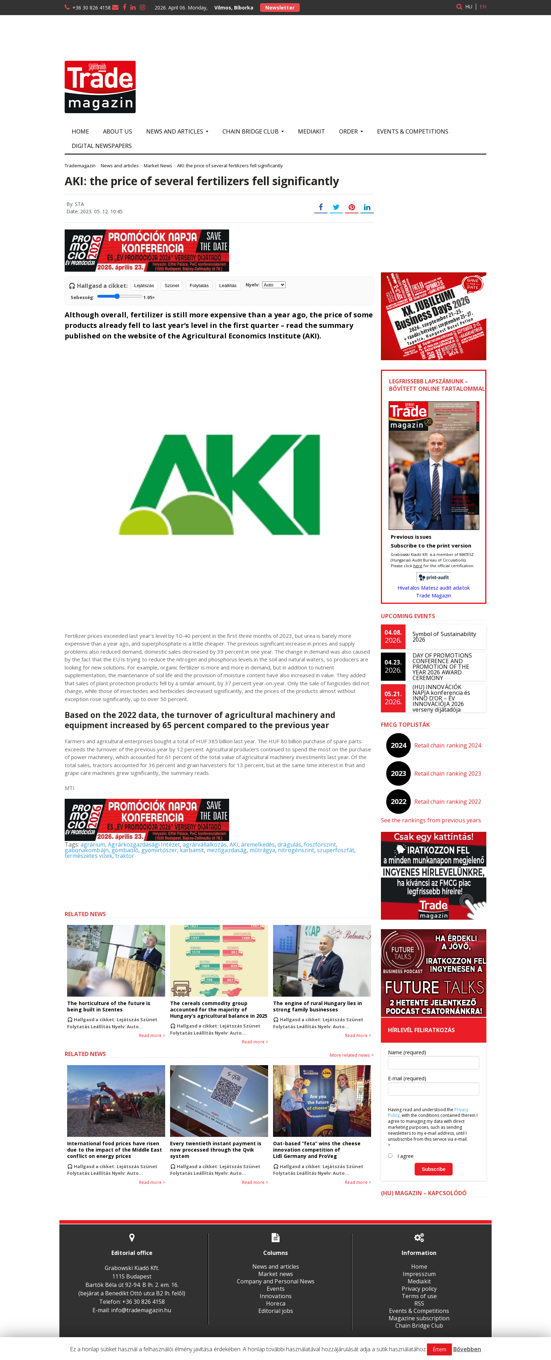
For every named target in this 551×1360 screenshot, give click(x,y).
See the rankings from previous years (430, 820)
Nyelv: (266, 284)
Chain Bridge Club (419, 1325)
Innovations (275, 1296)
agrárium (92, 844)
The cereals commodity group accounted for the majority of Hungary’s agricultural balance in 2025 (218, 1009)
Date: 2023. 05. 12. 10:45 (94, 211)
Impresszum (419, 1274)
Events (275, 1289)
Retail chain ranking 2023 (448, 773)
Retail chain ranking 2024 (448, 745)
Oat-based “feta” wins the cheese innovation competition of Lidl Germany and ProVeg (316, 1149)
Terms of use (419, 1296)
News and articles (275, 1266)
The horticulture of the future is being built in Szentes (108, 1006)
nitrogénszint (295, 850)
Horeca (275, 1303)
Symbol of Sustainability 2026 (444, 636)
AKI (232, 844)
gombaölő (124, 850)
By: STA (75, 204)
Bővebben (467, 1349)
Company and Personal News (275, 1281)
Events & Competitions (412, 131)
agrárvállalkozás (204, 844)
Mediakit (311, 131)
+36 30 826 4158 (91, 7)
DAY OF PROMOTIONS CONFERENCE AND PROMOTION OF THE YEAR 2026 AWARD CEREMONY (442, 667)
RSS (419, 1303)
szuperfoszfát (334, 850)
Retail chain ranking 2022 (448, 801)
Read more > (152, 1036)
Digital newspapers (102, 146)
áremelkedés (257, 844)
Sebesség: (113, 296)
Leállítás (228, 285)
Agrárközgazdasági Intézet (143, 844)
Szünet (171, 285)
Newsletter (279, 7)
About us (117, 131)
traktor (124, 856)
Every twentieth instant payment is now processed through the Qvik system (215, 1149)
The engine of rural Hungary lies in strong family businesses (317, 1006)
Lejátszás (144, 285)
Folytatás (199, 285)
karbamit (191, 850)
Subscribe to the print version (431, 545)
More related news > (352, 1055)
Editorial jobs (275, 1311)
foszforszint (319, 844)
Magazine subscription (419, 1318)
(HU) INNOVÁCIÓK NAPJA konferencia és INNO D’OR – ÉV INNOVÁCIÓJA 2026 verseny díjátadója (446, 698)
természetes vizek (88, 856)
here (417, 565)
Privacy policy (419, 1289)
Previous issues (411, 536)
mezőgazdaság (226, 850)
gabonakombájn (86, 850)
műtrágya (261, 850)
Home (80, 131)
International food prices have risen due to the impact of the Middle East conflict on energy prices (114, 1149)
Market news (275, 1274)
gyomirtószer (158, 850)
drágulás (288, 844)
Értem (439, 1349)
